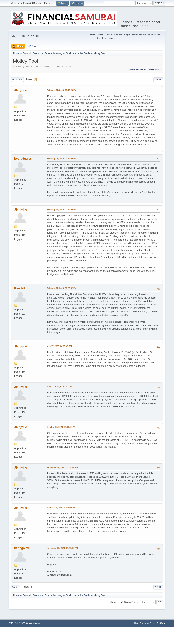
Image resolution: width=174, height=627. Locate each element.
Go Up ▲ (161, 623)
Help (136, 623)
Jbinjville (20, 90)
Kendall (19, 288)
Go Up (15, 587)
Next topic (155, 69)
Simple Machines (33, 623)
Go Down (17, 79)
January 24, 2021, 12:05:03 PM (61, 508)
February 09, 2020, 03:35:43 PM (61, 158)
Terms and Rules (147, 623)
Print (158, 80)
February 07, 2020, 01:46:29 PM (61, 90)
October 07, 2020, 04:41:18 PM (61, 427)
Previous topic (137, 69)
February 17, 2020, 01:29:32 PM (61, 288)
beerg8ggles (23, 158)
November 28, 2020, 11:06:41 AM (62, 467)
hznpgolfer (22, 548)
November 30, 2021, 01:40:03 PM (62, 548)
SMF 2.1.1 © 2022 (17, 623)
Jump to (114, 602)
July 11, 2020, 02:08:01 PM (59, 387)
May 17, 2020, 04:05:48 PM (59, 346)
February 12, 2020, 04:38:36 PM (61, 209)
